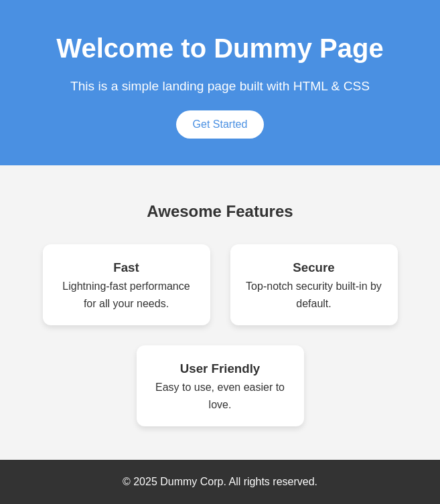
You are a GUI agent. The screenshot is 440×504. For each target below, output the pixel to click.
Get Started (220, 124)
